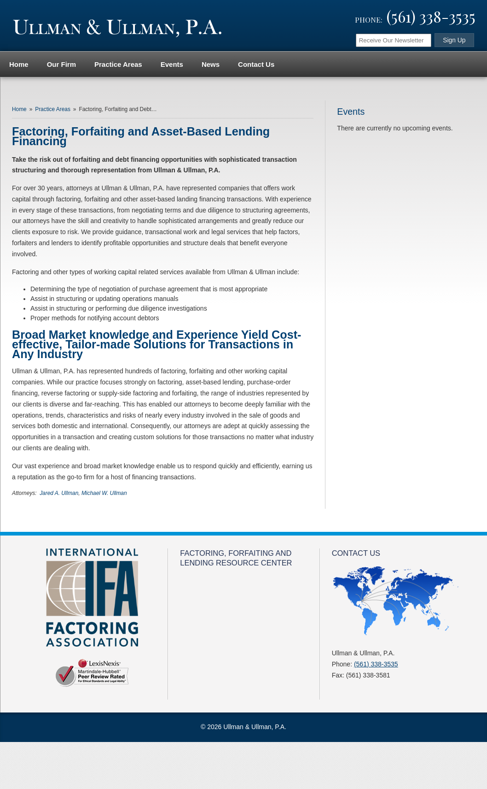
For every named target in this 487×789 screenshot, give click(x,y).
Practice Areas (118, 64)
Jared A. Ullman (59, 493)
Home (19, 64)
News (211, 64)
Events (172, 64)
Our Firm (61, 64)
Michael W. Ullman (104, 493)
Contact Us (256, 64)
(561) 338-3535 (431, 16)
